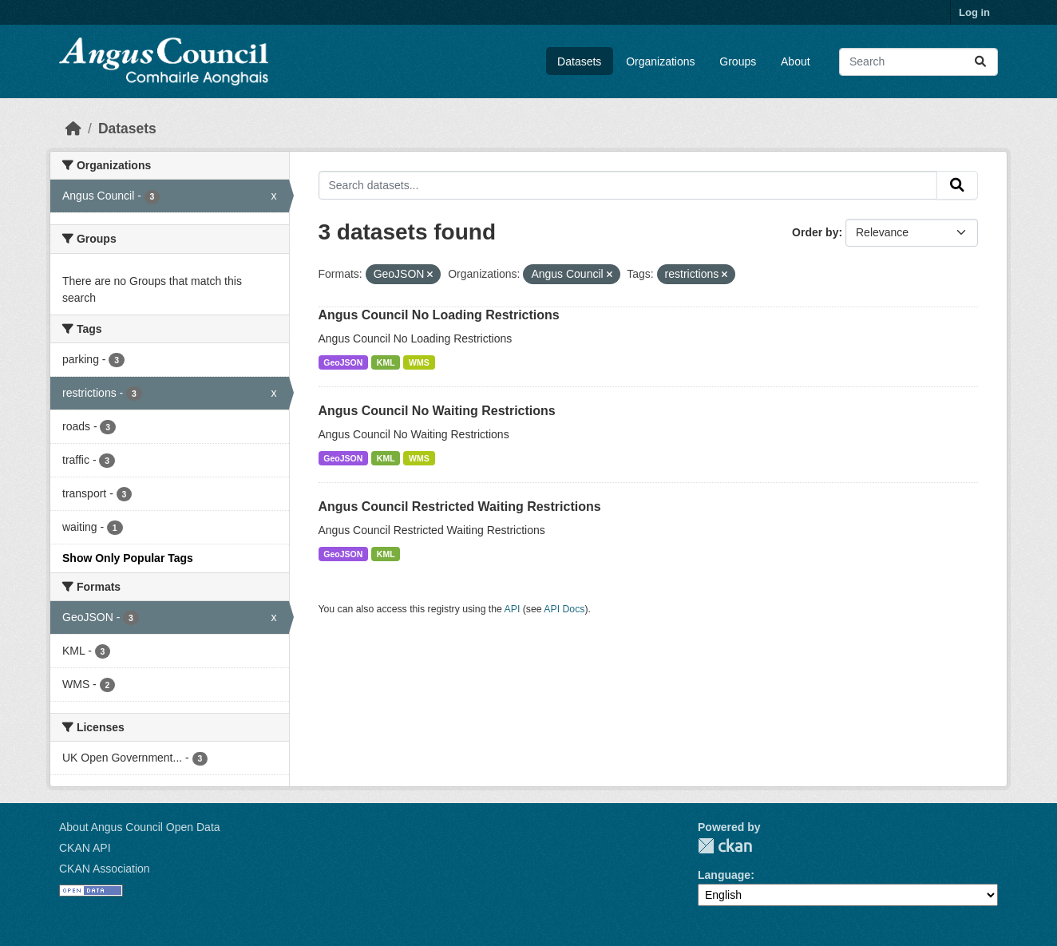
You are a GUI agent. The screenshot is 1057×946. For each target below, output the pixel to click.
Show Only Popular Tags (127, 558)
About (795, 61)
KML (386, 362)
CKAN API (85, 847)
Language (724, 875)
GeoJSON (342, 362)
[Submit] (980, 62)
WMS (419, 362)
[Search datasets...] (918, 62)
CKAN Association (104, 868)
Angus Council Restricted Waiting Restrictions (460, 506)
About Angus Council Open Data (139, 827)
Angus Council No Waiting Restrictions (437, 411)
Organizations (660, 61)
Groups (737, 61)
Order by (815, 232)
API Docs (564, 609)
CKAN (725, 845)
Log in (974, 12)
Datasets (579, 61)
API (513, 609)
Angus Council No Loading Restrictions (439, 315)
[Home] (73, 129)
